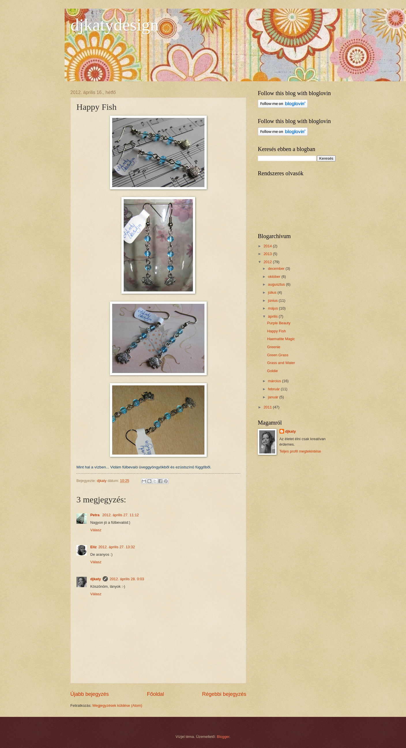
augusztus (277, 284)
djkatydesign (114, 24)
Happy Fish (276, 331)
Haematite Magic (281, 339)
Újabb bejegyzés (89, 694)
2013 (268, 254)
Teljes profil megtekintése (300, 451)
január (273, 397)
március (275, 381)
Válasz (96, 530)
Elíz (93, 547)
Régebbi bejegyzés (224, 694)
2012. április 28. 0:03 (127, 579)
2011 (268, 407)
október (274, 276)
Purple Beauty (278, 323)
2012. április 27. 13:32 (116, 547)
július (272, 292)
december (276, 268)
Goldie (272, 371)
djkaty (95, 579)
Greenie (273, 347)
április (273, 316)
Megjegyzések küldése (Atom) (117, 705)
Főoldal (155, 694)
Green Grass (277, 355)
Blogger (223, 736)
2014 (268, 246)
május (273, 308)
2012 (268, 262)
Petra (95, 515)
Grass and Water (281, 363)
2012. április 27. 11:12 (120, 515)
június (273, 300)
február (274, 389)
